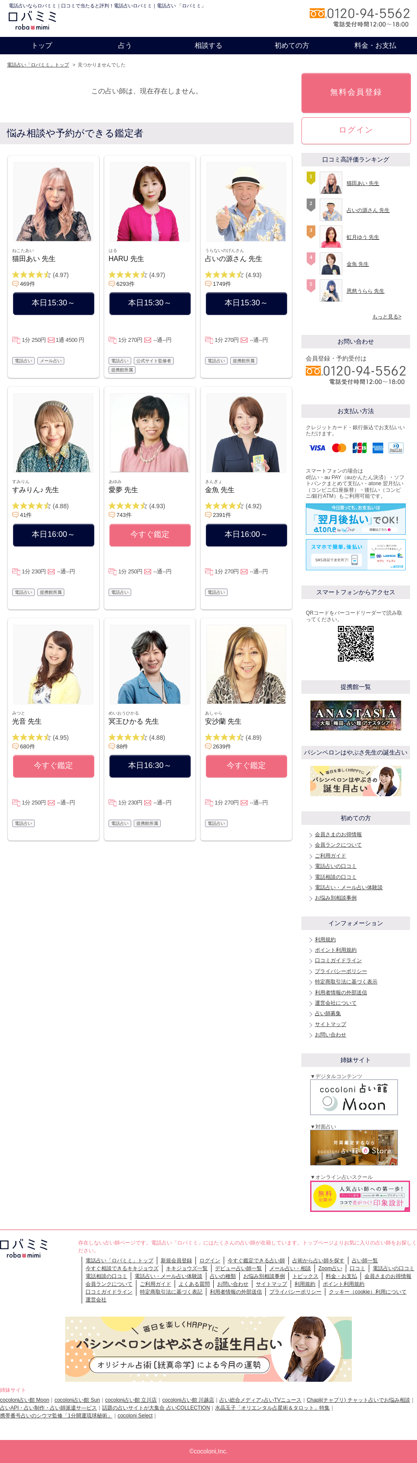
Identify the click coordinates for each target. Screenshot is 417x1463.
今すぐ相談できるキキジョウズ (122, 1268)
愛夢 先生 (123, 489)
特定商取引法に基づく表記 (171, 1292)
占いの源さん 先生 (233, 258)
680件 (27, 746)
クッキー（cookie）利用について (368, 1292)
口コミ (357, 1268)
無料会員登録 (356, 92)
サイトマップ (330, 1024)
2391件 (222, 515)
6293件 (125, 284)
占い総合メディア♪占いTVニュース (260, 1400)
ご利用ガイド (330, 856)
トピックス (305, 1276)
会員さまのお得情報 (338, 834)
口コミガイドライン (338, 960)
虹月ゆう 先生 (363, 237)
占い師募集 (328, 1013)
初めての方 (292, 45)
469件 (27, 284)
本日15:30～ (53, 302)
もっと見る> (386, 317)
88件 (122, 746)
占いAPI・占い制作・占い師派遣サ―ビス (48, 1408)
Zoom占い (330, 1268)
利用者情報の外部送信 (341, 993)
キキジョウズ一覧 (187, 1268)
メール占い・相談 (290, 1268)
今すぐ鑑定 (149, 534)
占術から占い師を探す (318, 1261)
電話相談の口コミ (336, 877)
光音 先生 (27, 721)
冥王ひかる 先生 (134, 721)
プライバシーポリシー (341, 971)
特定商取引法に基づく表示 (346, 982)
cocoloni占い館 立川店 (131, 1400)
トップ (41, 45)
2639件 (222, 746)
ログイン (356, 130)
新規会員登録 (176, 1261)
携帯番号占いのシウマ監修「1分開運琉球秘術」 (56, 1416)
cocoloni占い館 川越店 (188, 1400)
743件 (124, 515)
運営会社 (96, 1300)
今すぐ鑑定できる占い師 (256, 1261)
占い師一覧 (365, 1261)
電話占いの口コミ (336, 866)
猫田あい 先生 (34, 258)
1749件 (222, 284)
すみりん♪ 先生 (35, 489)
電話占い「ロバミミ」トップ (38, 64)
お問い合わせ (330, 1035)
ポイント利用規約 (336, 950)
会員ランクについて (338, 845)
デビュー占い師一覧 (238, 1268)
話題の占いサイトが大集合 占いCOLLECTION (156, 1408)
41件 (26, 515)
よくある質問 (194, 1284)
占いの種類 (223, 1276)
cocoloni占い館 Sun (77, 1400)
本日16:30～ (149, 765)
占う (125, 45)
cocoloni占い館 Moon (24, 1400)
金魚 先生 (220, 489)
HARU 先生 (126, 258)
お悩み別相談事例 (336, 898)
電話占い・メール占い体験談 (349, 887)
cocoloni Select (135, 1416)
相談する (208, 45)
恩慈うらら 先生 (365, 291)
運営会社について (336, 1003)
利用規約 (325, 940)
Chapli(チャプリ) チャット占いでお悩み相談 (358, 1400)
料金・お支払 (375, 45)
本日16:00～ (53, 534)
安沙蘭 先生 (223, 721)
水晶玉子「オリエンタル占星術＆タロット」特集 (272, 1408)
